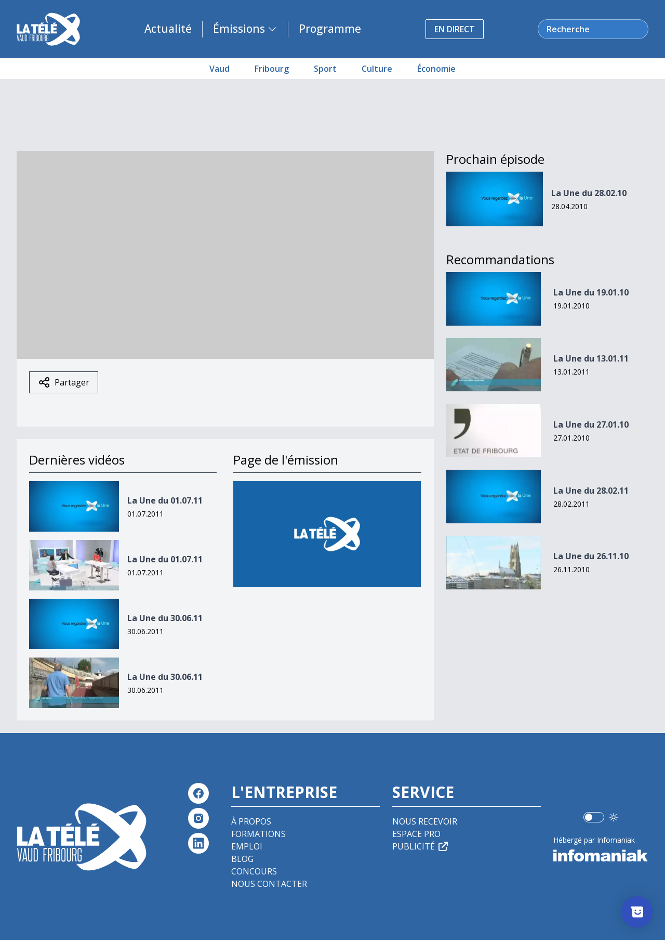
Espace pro (416, 834)
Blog (242, 859)
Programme (330, 28)
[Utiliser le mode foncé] (613, 817)
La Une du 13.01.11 (591, 358)
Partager (63, 382)
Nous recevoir (424, 821)
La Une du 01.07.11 (165, 500)
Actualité (168, 28)
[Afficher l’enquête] (637, 912)
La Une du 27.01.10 (591, 424)
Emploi (246, 846)
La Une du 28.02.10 (589, 193)
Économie (436, 68)
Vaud (219, 68)
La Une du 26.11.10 (591, 556)
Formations (258, 834)
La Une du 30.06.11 (165, 618)
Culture (377, 68)
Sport (325, 68)
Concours (254, 871)
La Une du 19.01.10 (591, 292)
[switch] (593, 817)
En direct (454, 29)
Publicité (420, 846)
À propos (251, 821)
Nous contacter (269, 884)
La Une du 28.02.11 (591, 490)
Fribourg (272, 68)
